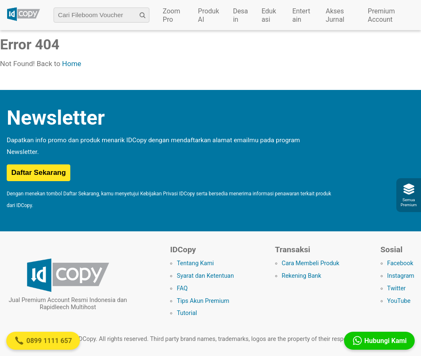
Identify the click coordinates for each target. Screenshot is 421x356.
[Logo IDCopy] (23, 19)
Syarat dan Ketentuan (205, 275)
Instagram (400, 275)
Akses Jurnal (335, 15)
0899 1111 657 (43, 341)
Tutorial (187, 313)
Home (71, 63)
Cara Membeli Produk (310, 263)
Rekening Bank (301, 275)
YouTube (399, 301)
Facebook (400, 263)
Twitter (396, 288)
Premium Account (381, 15)
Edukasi (269, 15)
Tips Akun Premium (203, 301)
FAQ (182, 288)
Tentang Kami (195, 263)
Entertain (301, 15)
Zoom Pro (171, 15)
